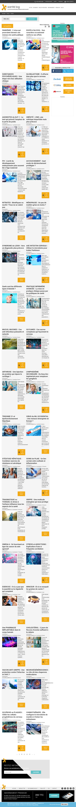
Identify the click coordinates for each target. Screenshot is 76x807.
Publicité (42, 788)
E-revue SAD (48, 1)
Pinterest (68, 788)
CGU (49, 788)
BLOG (62, 7)
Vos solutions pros (68, 91)
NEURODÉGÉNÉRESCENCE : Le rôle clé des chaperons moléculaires (37, 672)
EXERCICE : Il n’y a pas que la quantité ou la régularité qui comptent (13, 589)
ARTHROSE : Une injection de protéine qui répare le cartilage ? (12, 374)
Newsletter (22, 788)
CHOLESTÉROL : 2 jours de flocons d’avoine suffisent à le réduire (37, 630)
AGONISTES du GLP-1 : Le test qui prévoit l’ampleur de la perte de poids (13, 119)
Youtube (73, 788)
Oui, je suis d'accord (55, 804)
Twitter (65, 788)
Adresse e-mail (8, 769)
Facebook (62, 788)
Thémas (60, 1)
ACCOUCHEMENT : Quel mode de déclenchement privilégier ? (36, 163)
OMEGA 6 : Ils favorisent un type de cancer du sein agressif (13, 546)
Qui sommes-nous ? (33, 788)
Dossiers (35, 7)
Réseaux (58, 7)
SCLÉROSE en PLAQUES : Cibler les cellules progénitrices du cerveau (12, 714)
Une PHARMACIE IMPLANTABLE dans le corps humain (11, 630)
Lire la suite (22, 66)
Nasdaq (68, 6)
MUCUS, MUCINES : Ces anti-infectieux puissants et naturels (13, 331)
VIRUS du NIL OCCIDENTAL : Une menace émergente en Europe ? (37, 418)
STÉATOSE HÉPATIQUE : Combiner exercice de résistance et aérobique (12, 461)
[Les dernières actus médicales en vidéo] (63, 115)
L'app (55, 1)
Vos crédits (68, 85)
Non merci (64, 804)
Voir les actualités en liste (45, 26)
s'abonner (54, 795)
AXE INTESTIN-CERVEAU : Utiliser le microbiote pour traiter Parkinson (37, 248)
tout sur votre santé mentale (68, 79)
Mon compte (69, 1)
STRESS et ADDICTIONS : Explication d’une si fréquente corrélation (36, 546)
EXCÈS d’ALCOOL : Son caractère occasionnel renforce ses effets (35, 32)
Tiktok (71, 788)
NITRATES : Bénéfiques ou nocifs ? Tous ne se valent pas (12, 205)
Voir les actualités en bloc (49, 26)
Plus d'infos (35, 804)
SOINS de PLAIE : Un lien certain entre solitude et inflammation (36, 461)
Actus (30, 7)
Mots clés (6, 19)
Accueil (3, 13)
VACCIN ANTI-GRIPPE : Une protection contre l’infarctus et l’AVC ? (13, 672)
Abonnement (51, 7)
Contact (54, 788)
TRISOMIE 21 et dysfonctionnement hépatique (10, 418)
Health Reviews (43, 7)
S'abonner (36, 772)
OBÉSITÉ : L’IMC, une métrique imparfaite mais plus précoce (36, 119)
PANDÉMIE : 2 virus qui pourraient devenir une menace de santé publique (12, 32)
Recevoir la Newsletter (62, 67)
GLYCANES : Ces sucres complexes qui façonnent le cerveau (37, 331)
